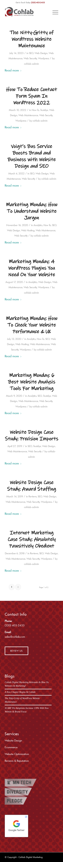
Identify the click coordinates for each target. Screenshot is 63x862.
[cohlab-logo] (26, 11)
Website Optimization (17, 754)
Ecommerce (11, 747)
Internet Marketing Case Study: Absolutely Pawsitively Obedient (32, 539)
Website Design (13, 740)
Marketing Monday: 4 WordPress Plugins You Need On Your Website (31, 268)
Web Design (41, 53)
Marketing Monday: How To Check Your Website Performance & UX (31, 325)
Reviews (33, 496)
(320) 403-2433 (38, 2)
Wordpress (43, 58)
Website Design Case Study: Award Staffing (31, 485)
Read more (13, 70)
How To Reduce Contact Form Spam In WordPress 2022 (31, 96)
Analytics (38, 225)
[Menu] (53, 11)
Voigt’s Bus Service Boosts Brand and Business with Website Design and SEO (31, 156)
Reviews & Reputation (17, 760)
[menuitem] (53, 11)
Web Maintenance (28, 115)
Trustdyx (44, 110)
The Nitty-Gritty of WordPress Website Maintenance (31, 39)
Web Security (30, 58)
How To (35, 110)
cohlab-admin (31, 63)
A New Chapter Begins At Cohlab (20, 692)
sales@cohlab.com (15, 636)
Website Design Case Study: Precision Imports (31, 435)
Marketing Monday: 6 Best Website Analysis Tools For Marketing (31, 382)
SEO (31, 53)
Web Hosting (28, 230)
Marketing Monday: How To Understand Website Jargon (31, 211)
